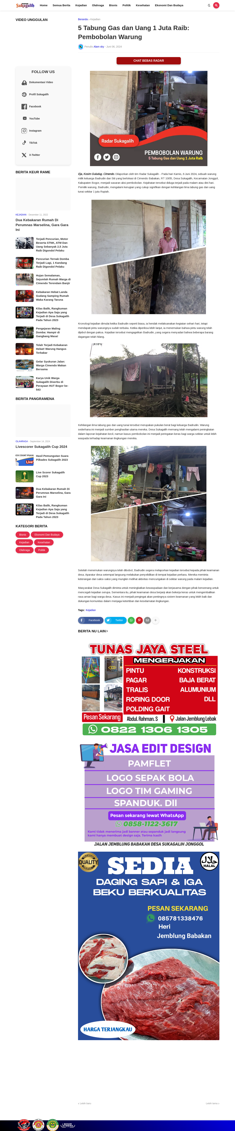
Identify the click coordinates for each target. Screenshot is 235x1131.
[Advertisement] (148, 1070)
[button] (209, 5)
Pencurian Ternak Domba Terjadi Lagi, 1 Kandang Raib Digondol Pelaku (52, 262)
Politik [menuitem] (126, 5)
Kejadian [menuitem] (81, 5)
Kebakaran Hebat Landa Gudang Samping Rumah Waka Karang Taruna (52, 295)
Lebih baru (85, 1103)
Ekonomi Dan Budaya (47, 534)
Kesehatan (44, 542)
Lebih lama (212, 1103)
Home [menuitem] (44, 5)
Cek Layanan (189, 1116)
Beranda (83, 19)
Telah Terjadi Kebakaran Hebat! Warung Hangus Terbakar (51, 348)
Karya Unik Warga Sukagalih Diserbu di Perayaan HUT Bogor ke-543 (52, 383)
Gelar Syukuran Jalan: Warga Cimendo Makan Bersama (51, 365)
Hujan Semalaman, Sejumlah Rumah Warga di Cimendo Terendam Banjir (53, 279)
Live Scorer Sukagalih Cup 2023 (50, 474)
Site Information (210, 1116)
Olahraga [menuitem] (98, 5)
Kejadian (95, 19)
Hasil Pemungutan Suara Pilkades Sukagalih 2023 (52, 457)
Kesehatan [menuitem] (143, 5)
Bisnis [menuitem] (113, 5)
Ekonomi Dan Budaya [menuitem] (169, 5)
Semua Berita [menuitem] (61, 5)
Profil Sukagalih (168, 1116)
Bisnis (22, 534)
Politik (41, 550)
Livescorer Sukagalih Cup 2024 (41, 447)
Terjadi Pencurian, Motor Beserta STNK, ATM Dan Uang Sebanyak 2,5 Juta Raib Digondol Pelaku (52, 244)
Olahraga (24, 550)
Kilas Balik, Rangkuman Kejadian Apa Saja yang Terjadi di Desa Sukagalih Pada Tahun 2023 (52, 314)
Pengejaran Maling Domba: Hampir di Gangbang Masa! (48, 332)
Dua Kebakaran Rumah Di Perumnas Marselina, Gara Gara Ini (42, 225)
